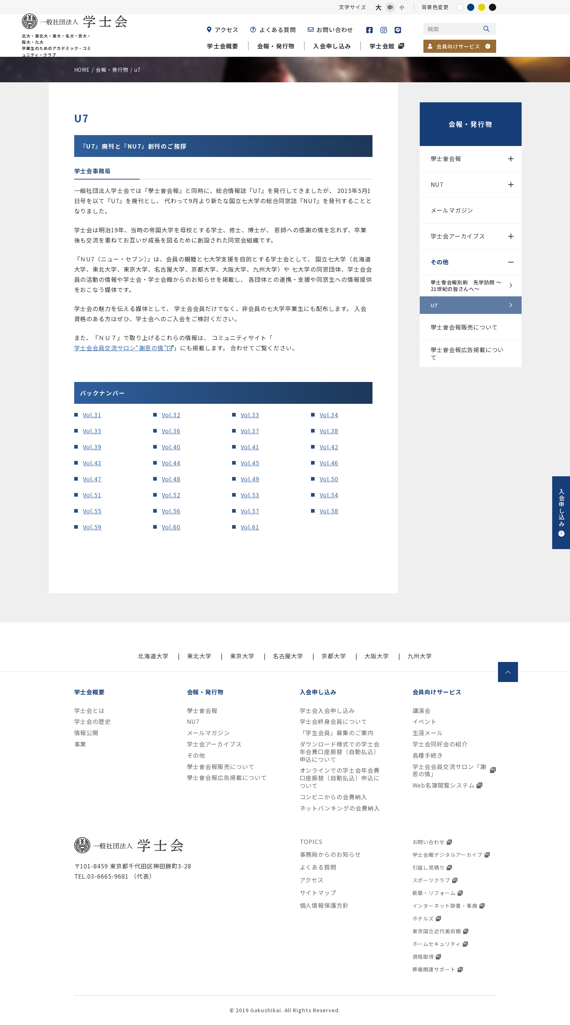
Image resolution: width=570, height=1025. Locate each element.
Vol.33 (250, 414)
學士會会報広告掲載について (467, 353)
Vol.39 (92, 446)
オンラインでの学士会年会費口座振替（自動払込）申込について (340, 777)
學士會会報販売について (464, 327)
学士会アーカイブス (458, 236)
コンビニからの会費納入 (334, 797)
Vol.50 (329, 478)
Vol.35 (92, 430)
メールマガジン (452, 210)
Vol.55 (92, 510)
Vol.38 (329, 430)
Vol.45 (250, 462)
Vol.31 (92, 414)
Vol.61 (250, 527)
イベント (424, 721)
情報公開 (86, 733)
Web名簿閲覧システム (443, 785)
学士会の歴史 (92, 721)
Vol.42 (329, 446)
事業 (80, 744)
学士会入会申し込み (327, 710)
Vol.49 (250, 478)
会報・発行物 (470, 124)
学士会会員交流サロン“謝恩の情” (120, 347)
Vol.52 (171, 494)
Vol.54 (329, 494)
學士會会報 (446, 158)
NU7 (437, 184)
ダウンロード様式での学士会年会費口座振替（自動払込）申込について (340, 751)
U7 (434, 305)
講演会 (421, 710)
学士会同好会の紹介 (440, 744)
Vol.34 (329, 414)
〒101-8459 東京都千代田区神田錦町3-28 (132, 866)
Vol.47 (92, 478)
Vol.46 (329, 462)
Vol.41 (250, 446)
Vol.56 (171, 510)
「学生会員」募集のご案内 (337, 733)
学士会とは (89, 710)
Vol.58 (329, 510)
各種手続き (427, 755)
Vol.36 (171, 430)
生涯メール (427, 733)
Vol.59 (92, 527)
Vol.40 (171, 446)
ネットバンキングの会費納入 (340, 808)
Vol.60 (171, 527)
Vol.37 (250, 430)
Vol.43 (92, 462)
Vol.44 (171, 462)
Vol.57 (250, 510)
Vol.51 (92, 494)
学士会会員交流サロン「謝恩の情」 (449, 770)
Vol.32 (171, 414)
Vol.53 (250, 494)
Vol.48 (171, 478)
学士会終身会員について (334, 721)
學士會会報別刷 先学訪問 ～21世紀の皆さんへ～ (466, 285)
